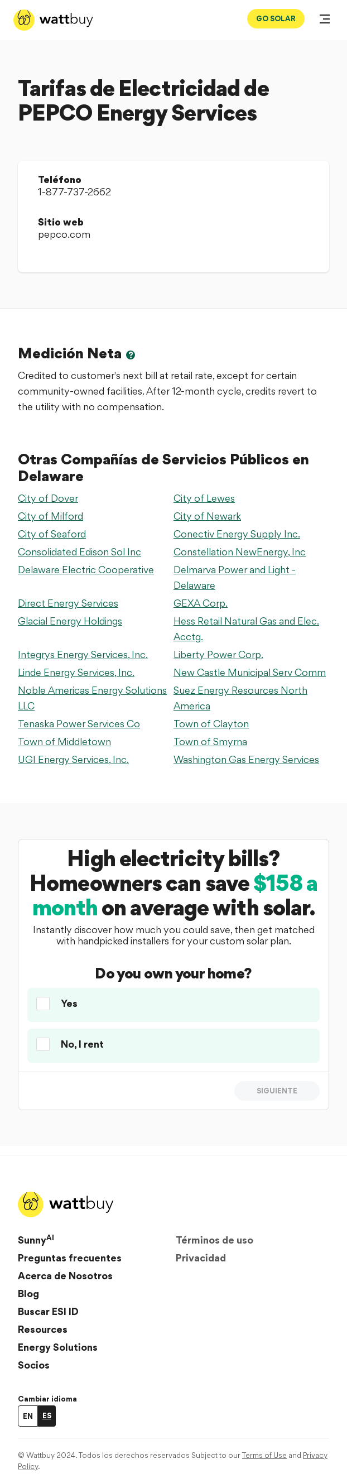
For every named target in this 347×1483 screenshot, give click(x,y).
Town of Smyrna (210, 741)
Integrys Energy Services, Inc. (83, 654)
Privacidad (201, 1258)
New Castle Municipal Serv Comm (250, 672)
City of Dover (48, 498)
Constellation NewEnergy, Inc (240, 552)
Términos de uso (214, 1240)
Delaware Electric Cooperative (86, 569)
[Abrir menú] (325, 20)
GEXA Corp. (201, 603)
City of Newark (207, 516)
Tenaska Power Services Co (79, 723)
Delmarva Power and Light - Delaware (235, 577)
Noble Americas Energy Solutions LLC (92, 698)
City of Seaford (52, 534)
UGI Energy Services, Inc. (73, 759)
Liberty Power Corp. (218, 654)
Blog (28, 1293)
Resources (43, 1329)
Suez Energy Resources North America (240, 698)
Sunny (36, 1240)
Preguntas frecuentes (70, 1258)
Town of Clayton (211, 723)
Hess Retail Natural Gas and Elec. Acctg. (246, 628)
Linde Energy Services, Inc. (76, 672)
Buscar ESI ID (48, 1311)
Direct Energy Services (68, 603)
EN (28, 1416)
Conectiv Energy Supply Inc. (237, 534)
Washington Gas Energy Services (246, 759)
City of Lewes (204, 498)
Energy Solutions (58, 1347)
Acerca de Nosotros (65, 1276)
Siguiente (277, 1090)
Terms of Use (264, 1455)
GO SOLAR (276, 18)
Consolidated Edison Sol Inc (79, 552)
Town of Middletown (64, 741)
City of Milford (50, 516)
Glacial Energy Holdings (70, 621)
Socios (34, 1365)
